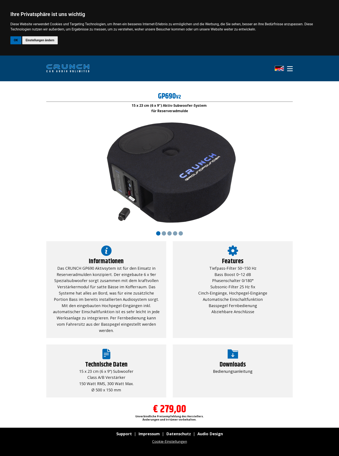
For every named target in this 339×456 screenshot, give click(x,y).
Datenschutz (178, 433)
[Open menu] (290, 68)
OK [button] (16, 40)
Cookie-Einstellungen (169, 441)
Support (124, 433)
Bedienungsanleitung (233, 371)
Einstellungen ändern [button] (40, 40)
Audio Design (210, 433)
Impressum (149, 433)
